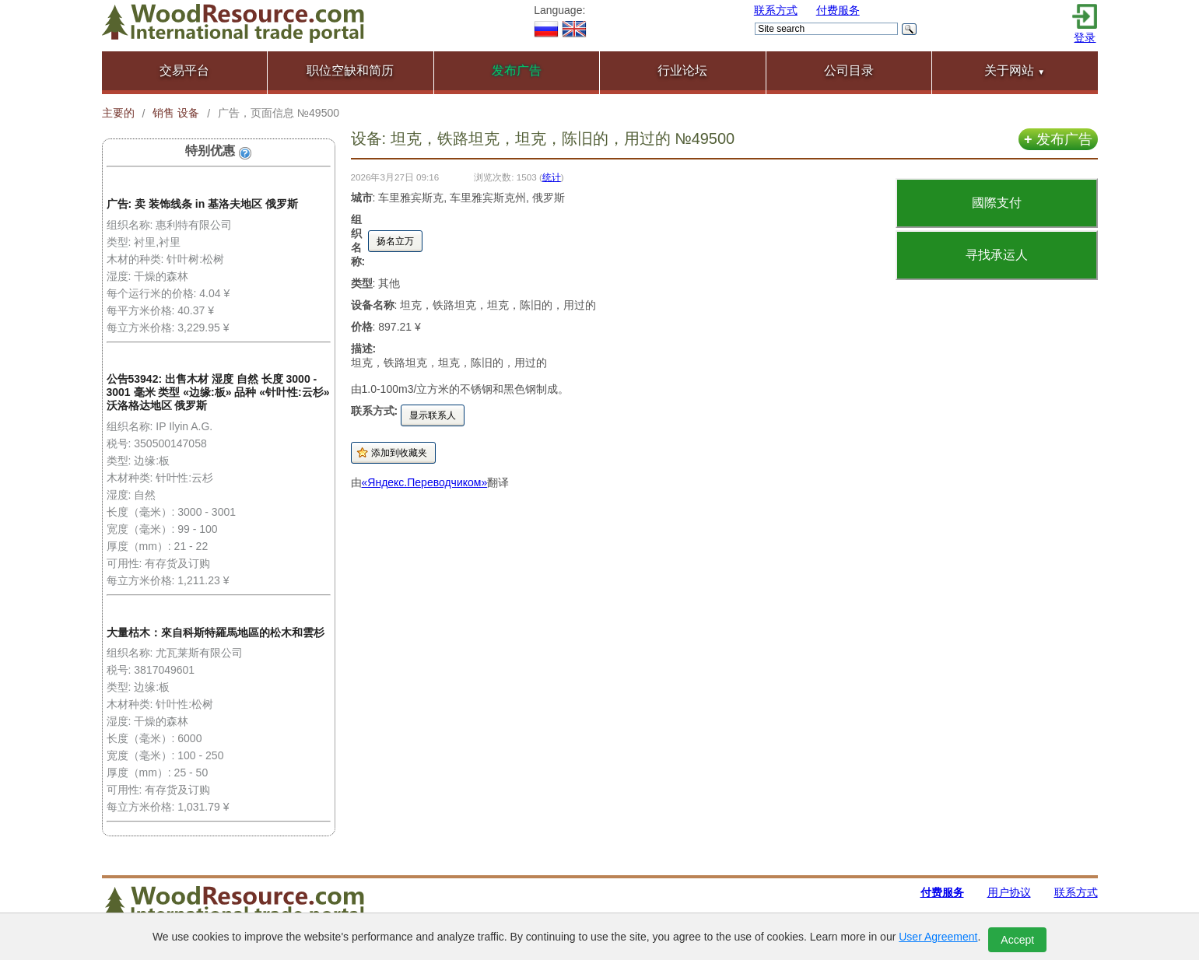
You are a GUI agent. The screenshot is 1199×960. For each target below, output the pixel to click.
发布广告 (1058, 139)
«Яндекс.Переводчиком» (425, 482)
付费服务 (838, 10)
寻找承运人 (997, 254)
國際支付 (997, 202)
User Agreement (938, 936)
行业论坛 (682, 70)
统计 (551, 177)
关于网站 (1014, 70)
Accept (1017, 940)
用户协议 (1009, 892)
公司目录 (849, 70)
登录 (1085, 37)
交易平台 (184, 70)
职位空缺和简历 (350, 70)
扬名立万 (395, 241)
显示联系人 (432, 415)
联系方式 (776, 10)
